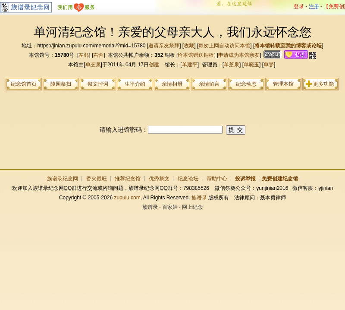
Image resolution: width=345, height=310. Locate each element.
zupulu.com (127, 198)
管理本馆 (283, 84)
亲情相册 (172, 84)
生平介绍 (135, 84)
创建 (154, 65)
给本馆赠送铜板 (196, 55)
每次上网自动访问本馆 (224, 46)
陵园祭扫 (60, 84)
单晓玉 (251, 65)
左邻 (83, 55)
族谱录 (199, 198)
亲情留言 (209, 84)
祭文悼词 (98, 84)
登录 (299, 6)
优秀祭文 (159, 179)
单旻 (268, 65)
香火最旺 (96, 179)
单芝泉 (93, 65)
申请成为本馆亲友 (239, 55)
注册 (314, 6)
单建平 (190, 65)
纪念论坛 (188, 179)
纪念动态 (246, 84)
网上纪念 (192, 207)
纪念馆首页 (24, 84)
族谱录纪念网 (62, 179)
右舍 (98, 55)
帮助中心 (217, 179)
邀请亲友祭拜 (163, 46)
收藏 (189, 46)
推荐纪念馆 (128, 179)
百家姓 (170, 207)
